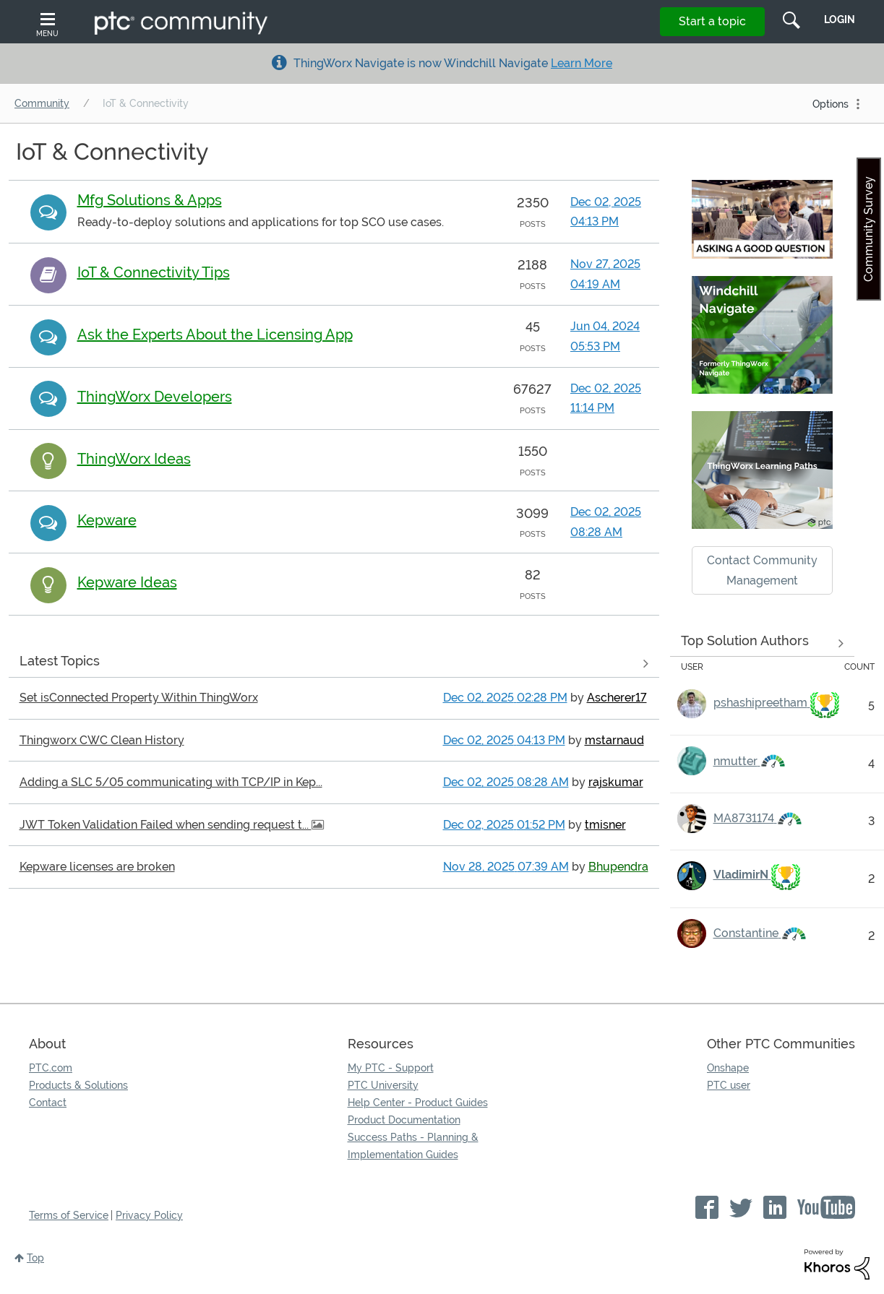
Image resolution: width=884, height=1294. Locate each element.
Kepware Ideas (127, 582)
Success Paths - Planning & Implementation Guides (413, 1145)
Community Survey (868, 229)
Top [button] (35, 1258)
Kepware (107, 520)
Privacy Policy (149, 1215)
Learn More (581, 63)
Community (41, 103)
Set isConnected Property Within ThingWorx (139, 697)
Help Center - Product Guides (418, 1102)
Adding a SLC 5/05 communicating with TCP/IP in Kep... (171, 782)
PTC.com (50, 1068)
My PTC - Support (391, 1068)
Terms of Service (68, 1215)
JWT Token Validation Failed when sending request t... (166, 825)
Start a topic (712, 21)
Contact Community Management (762, 570)
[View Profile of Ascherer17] (617, 697)
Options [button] (830, 104)
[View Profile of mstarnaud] (614, 740)
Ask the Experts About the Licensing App (215, 334)
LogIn (839, 19)
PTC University (383, 1085)
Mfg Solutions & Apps (149, 200)
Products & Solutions (78, 1085)
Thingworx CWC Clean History (102, 740)
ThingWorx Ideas (134, 458)
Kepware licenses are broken (97, 867)
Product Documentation (404, 1120)
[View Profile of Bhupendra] (618, 867)
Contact (47, 1102)
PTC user (728, 1085)
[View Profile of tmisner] (605, 825)
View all (334, 664)
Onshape (728, 1068)
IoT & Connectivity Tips (153, 272)
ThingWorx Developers (154, 396)
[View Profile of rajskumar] (615, 782)
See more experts (762, 643)
